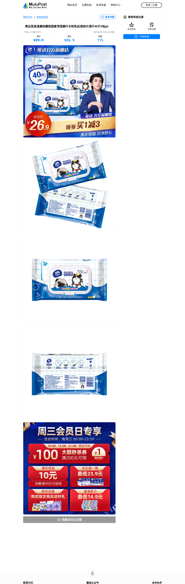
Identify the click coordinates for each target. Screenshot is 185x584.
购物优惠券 (42, 17)
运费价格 (87, 5)
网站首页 (72, 5)
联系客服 (101, 5)
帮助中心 (116, 5)
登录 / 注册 (151, 5)
